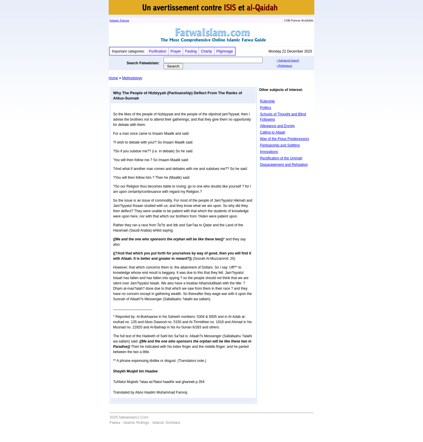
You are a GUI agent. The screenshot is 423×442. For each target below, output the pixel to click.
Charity (206, 51)
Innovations (269, 152)
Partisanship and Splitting (280, 145)
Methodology (132, 78)
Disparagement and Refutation (284, 165)
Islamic (114, 20)
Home (113, 78)
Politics (265, 108)
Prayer (175, 51)
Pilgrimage (224, 51)
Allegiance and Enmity (277, 126)
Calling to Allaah (272, 132)
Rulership (267, 101)
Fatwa (123, 20)
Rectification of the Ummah (281, 158)
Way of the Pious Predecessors (284, 139)
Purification (157, 51)
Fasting (191, 51)
